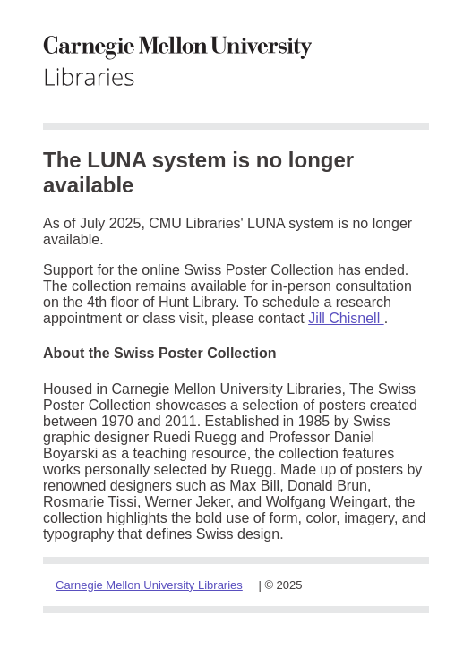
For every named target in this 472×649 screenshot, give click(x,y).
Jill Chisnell (345, 318)
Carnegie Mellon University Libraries (149, 585)
